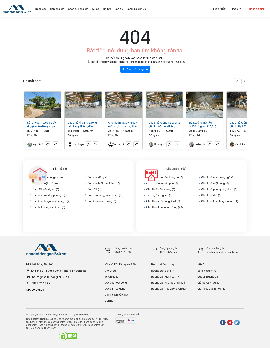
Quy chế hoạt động (116, 282)
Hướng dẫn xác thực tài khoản (168, 282)
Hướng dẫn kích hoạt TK (165, 276)
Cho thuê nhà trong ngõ (218, 177)
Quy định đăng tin (207, 276)
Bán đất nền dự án (46, 189)
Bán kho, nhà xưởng (102, 201)
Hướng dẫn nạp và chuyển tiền (169, 288)
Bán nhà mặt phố (45, 183)
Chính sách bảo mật (116, 294)
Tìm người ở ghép (159, 195)
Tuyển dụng (111, 276)
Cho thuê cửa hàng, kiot (163, 201)
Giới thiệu (110, 270)
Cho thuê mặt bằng (215, 183)
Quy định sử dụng (115, 288)
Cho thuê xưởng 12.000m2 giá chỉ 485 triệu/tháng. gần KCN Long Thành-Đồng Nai (164, 124)
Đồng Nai (32, 135)
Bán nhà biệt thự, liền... (104, 183)
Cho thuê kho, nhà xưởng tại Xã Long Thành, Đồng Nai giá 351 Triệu (83, 124)
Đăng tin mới (256, 8)
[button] (245, 81)
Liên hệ (109, 300)
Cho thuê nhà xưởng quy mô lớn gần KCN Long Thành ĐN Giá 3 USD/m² (123, 124)
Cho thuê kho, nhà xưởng (164, 207)
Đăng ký (237, 8)
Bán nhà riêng (98, 177)
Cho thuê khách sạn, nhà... (219, 201)
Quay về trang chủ (135, 69)
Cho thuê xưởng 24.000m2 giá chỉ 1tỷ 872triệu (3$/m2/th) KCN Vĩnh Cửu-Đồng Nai (245, 124)
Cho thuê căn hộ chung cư (164, 177)
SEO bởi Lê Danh (35, 289)
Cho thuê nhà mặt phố (162, 183)
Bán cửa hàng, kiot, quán (105, 195)
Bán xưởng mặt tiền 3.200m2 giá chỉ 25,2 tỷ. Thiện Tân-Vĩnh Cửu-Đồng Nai (203, 124)
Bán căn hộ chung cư (48, 177)
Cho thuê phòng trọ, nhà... (219, 189)
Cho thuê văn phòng (160, 189)
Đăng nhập (219, 8)
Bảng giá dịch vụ (207, 270)
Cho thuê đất (211, 195)
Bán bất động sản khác (49, 207)
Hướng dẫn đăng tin (162, 270)
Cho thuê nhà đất (176, 168)
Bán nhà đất (60, 168)
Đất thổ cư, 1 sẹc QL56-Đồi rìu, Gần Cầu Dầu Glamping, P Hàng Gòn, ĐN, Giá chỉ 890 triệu (42, 124)
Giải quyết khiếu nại (208, 282)
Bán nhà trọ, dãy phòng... (50, 195)
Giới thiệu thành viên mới (211, 288)
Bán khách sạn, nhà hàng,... (51, 201)
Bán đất (94, 189)
